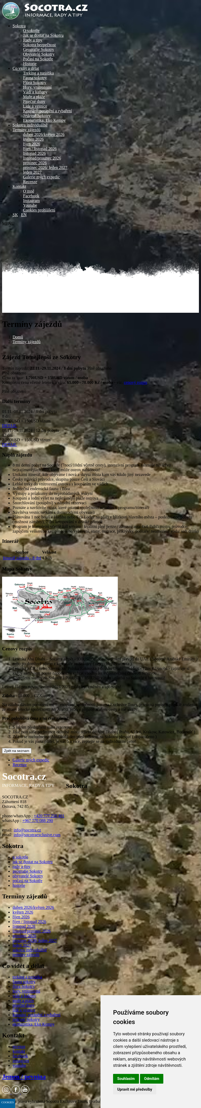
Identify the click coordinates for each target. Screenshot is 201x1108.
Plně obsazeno (99, 368)
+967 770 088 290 (37, 820)
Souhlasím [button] (126, 1079)
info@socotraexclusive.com (37, 835)
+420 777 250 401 (49, 816)
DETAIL (9, 425)
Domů (18, 337)
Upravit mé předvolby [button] (134, 1089)
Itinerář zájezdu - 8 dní (22, 558)
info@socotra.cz (27, 830)
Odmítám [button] (151, 1079)
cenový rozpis (135, 382)
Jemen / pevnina (24, 1076)
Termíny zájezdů (27, 342)
